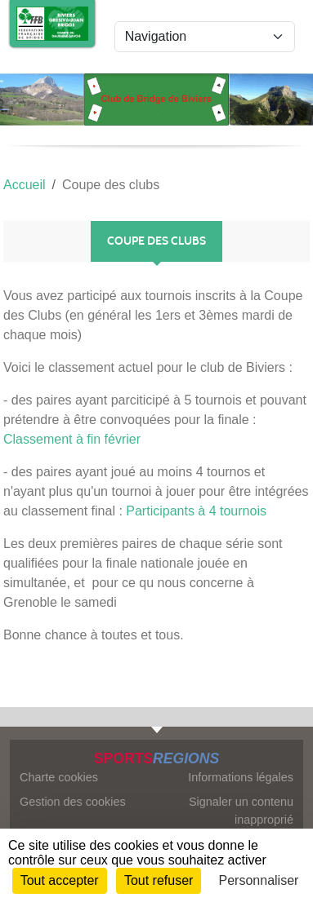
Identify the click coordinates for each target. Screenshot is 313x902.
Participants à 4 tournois (196, 511)
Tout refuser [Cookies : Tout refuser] (158, 880)
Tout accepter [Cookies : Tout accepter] (59, 880)
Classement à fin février (72, 439)
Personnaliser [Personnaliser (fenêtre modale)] (259, 880)
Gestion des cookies (73, 801)
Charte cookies (59, 777)
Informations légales (240, 777)
